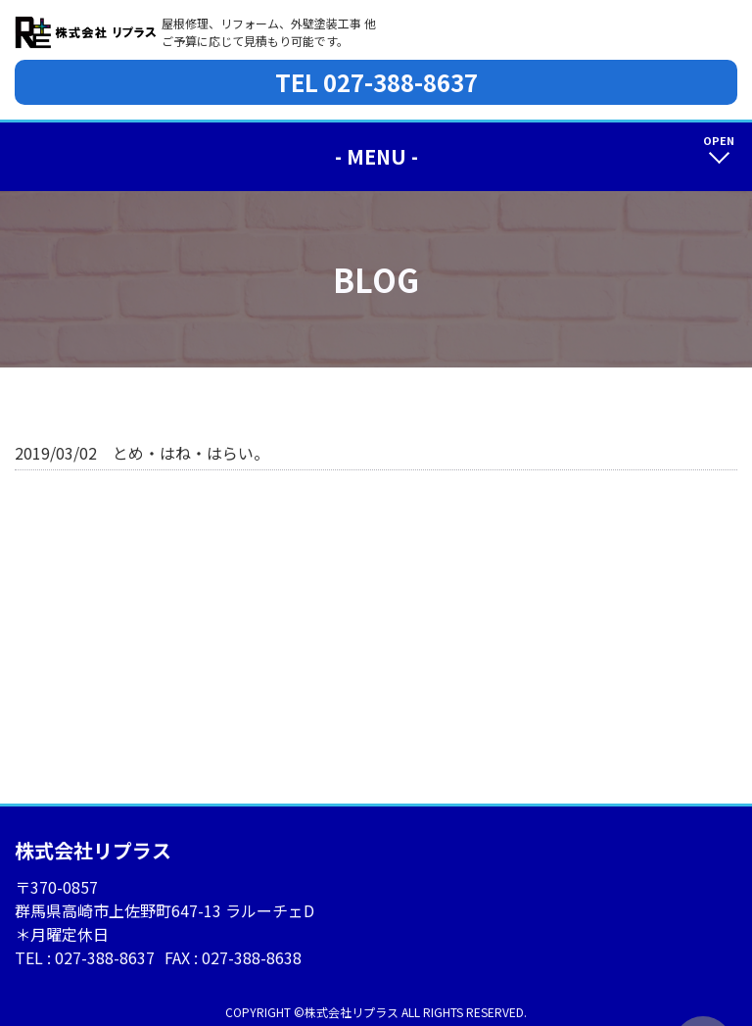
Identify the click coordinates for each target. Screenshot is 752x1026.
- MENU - (376, 156)
